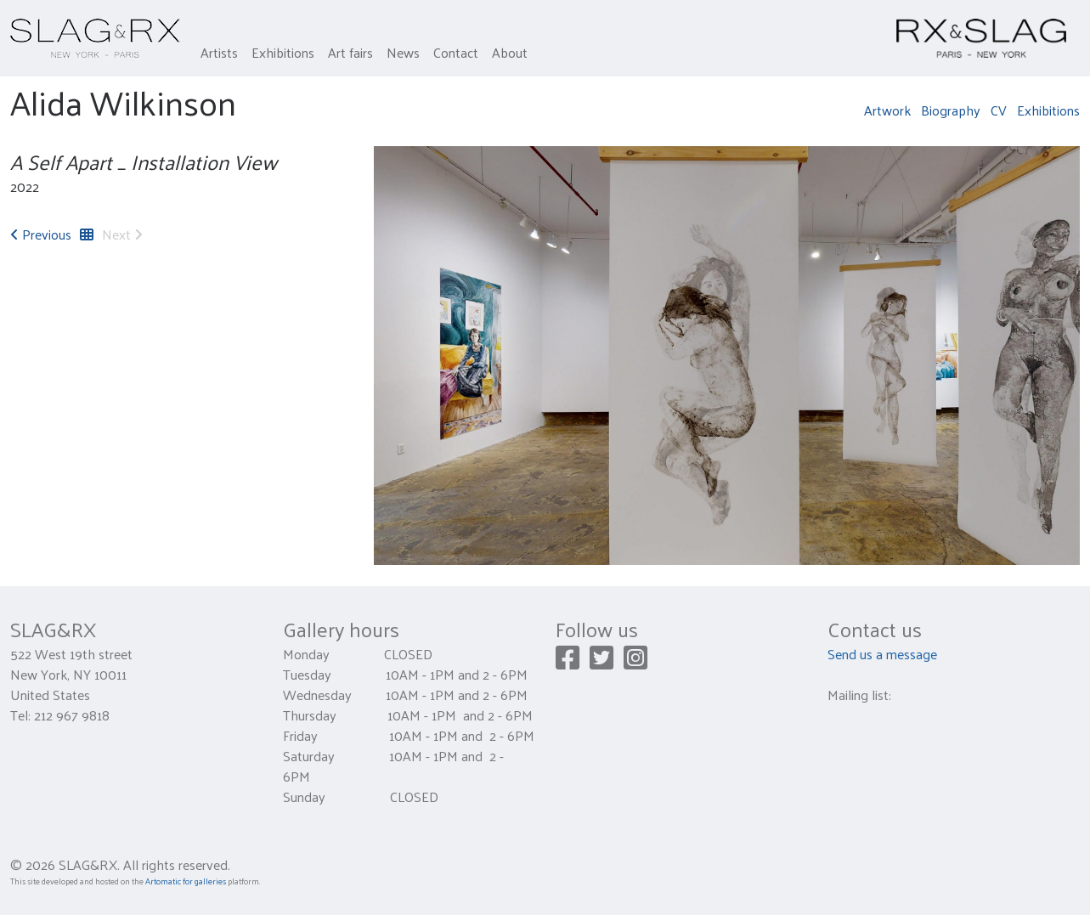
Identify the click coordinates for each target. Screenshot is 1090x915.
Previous (40, 234)
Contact (455, 52)
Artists (219, 52)
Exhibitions (282, 52)
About (510, 52)
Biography (950, 110)
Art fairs (350, 52)
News (403, 52)
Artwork (887, 110)
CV (999, 110)
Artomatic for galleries (185, 881)
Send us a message (882, 653)
